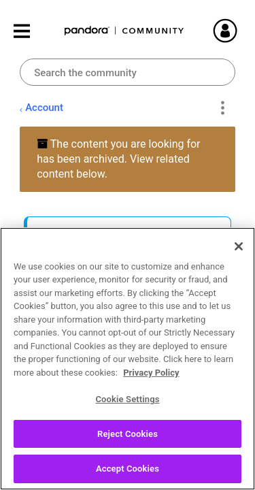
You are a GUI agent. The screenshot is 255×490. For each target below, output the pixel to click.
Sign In (231, 30)
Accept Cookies (127, 475)
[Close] (239, 252)
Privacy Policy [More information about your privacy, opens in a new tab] (151, 379)
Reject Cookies (127, 440)
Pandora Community (124, 31)
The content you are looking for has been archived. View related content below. (118, 158)
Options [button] (222, 108)
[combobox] (127, 72)
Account (44, 107)
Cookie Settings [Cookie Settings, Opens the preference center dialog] (127, 405)
